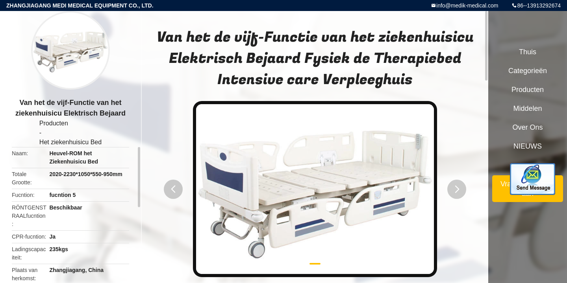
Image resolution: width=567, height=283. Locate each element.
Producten (53, 123)
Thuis (527, 52)
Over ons (527, 127)
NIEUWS (527, 146)
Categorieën (527, 71)
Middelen (527, 108)
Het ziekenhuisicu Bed (70, 142)
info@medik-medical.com (467, 5)
